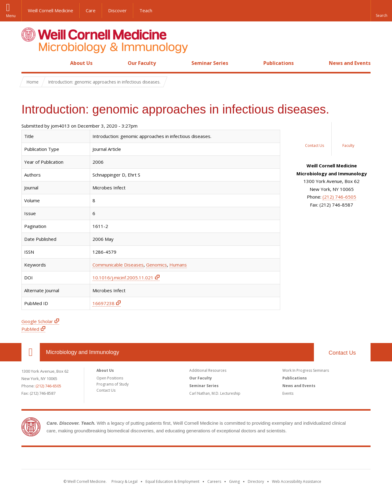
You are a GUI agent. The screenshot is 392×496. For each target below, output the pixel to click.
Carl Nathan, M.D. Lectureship (214, 393)
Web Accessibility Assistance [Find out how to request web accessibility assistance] (296, 481)
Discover (117, 10)
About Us (81, 63)
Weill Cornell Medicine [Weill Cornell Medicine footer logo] (196, 459)
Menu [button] (11, 15)
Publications (278, 63)
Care (91, 10)
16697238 (103, 303)
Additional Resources (207, 370)
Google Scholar (37, 321)
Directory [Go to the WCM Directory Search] (256, 481)
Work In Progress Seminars (305, 370)
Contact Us (342, 353)
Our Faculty (142, 63)
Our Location (30, 352)
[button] (381, 10)
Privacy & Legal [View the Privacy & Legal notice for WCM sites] (124, 481)
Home (28, 63)
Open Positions (109, 378)
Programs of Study (112, 384)
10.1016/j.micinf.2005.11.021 (122, 277)
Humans (178, 265)
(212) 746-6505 (339, 197)
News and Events (350, 63)
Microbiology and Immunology (82, 352)
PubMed (30, 329)
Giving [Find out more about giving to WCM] (234, 481)
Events (287, 393)
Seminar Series (209, 63)
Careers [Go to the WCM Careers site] (214, 481)
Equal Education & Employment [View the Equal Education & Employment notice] (172, 481)
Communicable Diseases (118, 265)
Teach (145, 10)
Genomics (156, 265)
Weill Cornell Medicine (50, 10)
